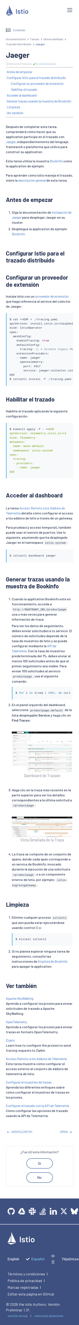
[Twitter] (64, 1211)
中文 (53, 1259)
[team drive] (21, 1211)
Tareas (34, 39)
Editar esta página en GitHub (31, 1294)
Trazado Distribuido (18, 44)
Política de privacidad (25, 1280)
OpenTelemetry (16, 1022)
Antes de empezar (19, 72)
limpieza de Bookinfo (53, 961)
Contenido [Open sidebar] (15, 30)
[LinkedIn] (53, 1211)
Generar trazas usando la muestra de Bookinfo (39, 101)
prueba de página (44, 63)
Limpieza (13, 107)
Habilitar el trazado (24, 89)
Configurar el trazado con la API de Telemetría (37, 1106)
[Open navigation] (70, 10)
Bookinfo (56, 161)
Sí (39, 1163)
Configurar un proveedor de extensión (37, 83)
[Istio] (33, 11)
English (13, 1259)
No (39, 1177)
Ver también (15, 113)
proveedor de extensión (51, 296)
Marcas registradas (23, 1287)
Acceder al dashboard (22, 95)
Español (35, 1259)
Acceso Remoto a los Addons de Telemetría (36, 1059)
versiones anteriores (48, 1316)
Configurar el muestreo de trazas (29, 1082)
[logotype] (21, 1243)
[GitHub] (11, 1211)
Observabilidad (53, 39)
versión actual (17, 1316)
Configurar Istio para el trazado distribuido (36, 78)
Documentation (16, 39)
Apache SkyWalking (19, 998)
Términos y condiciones (26, 1274)
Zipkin (10, 1040)
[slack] (32, 1211)
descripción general (32, 180)
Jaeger (11, 142)
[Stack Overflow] (42, 1211)
